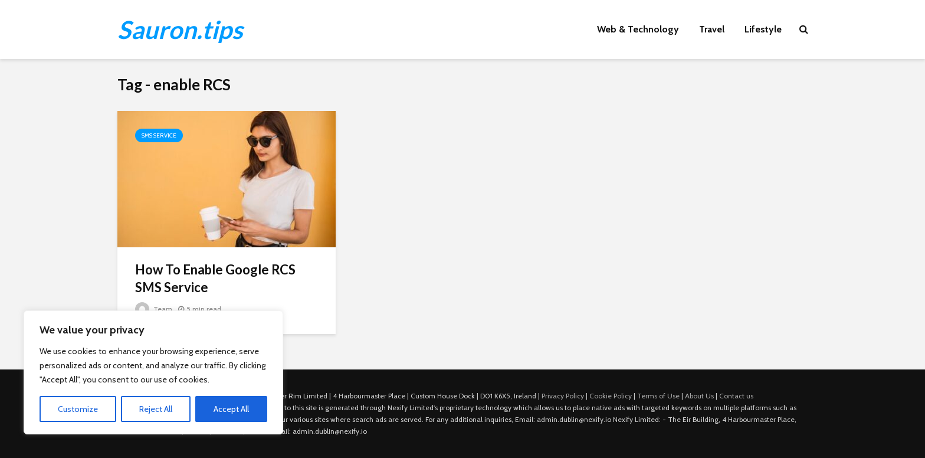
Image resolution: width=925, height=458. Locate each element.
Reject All (155, 409)
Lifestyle (763, 29)
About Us (699, 395)
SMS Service (159, 135)
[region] (153, 372)
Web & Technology (638, 29)
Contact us (736, 395)
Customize (78, 409)
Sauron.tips (179, 29)
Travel (711, 29)
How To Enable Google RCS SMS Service (215, 278)
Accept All (231, 409)
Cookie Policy (610, 395)
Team (153, 309)
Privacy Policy (563, 395)
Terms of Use (658, 395)
